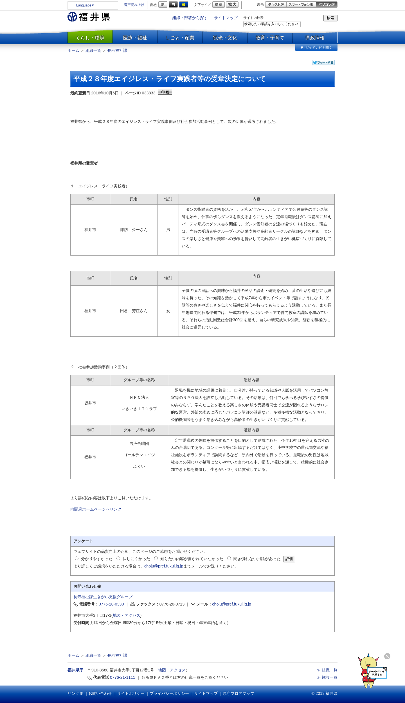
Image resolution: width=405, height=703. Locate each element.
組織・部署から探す (190, 17)
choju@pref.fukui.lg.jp (163, 566)
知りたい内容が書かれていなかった (191, 558)
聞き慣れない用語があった (257, 558)
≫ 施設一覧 (327, 677)
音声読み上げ (134, 5)
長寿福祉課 (117, 50)
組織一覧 (93, 50)
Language (85, 5)
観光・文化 (225, 38)
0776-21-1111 (122, 677)
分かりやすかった (96, 558)
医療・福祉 (135, 38)
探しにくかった (136, 558)
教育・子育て (270, 38)
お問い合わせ (100, 693)
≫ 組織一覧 (327, 670)
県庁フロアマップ (238, 693)
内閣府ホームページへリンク (96, 509)
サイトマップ (226, 17)
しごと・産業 (180, 38)
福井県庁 (75, 670)
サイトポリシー (131, 693)
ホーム (73, 50)
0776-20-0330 (111, 604)
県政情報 (315, 38)
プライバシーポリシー (169, 693)
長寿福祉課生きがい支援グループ (102, 597)
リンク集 (75, 693)
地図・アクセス (126, 615)
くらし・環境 (90, 38)
